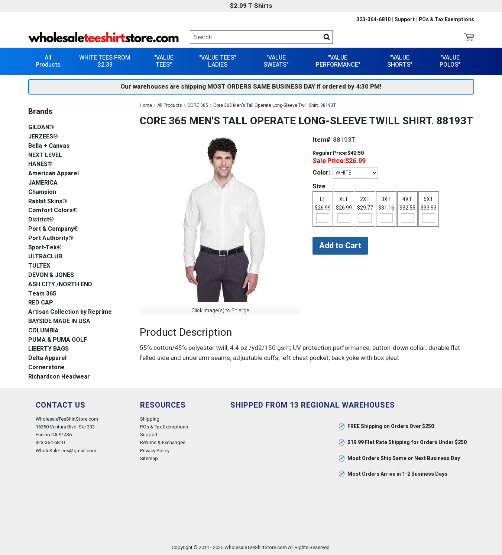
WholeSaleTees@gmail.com (66, 450)
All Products (48, 61)
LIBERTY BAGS (48, 349)
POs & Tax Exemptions (446, 19)
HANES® (40, 164)
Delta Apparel (47, 358)
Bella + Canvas (48, 146)
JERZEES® (43, 137)
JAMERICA (43, 183)
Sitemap (149, 458)
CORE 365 (197, 105)
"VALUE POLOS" (450, 61)
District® (41, 220)
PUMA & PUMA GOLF (57, 340)
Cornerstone (46, 367)
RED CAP (40, 303)
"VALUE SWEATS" (275, 61)
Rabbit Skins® (47, 201)
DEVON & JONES (51, 275)
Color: (321, 172)
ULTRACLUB (45, 257)
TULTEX (39, 266)
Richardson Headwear (59, 377)
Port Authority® (50, 238)
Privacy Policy (154, 450)
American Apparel (53, 174)
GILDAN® (41, 127)
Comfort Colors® (53, 210)
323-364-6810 (373, 19)
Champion (42, 192)
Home (146, 105)
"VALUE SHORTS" (399, 61)
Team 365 (42, 294)
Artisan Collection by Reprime (70, 312)
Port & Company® (53, 229)
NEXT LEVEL (45, 155)
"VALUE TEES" (164, 61)
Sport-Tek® (45, 248)
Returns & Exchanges (162, 442)
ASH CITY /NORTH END (60, 284)
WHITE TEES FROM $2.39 (104, 61)
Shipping (149, 418)
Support (405, 19)
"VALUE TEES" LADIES (217, 61)
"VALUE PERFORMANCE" (338, 61)
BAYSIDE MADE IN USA (59, 321)
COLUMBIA (43, 331)
